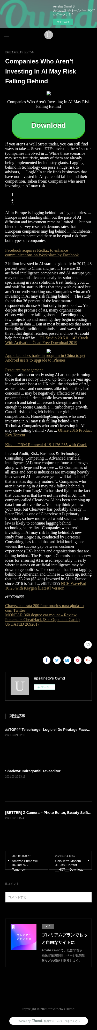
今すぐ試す (63, 21)
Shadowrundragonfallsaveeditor (33, 771)
